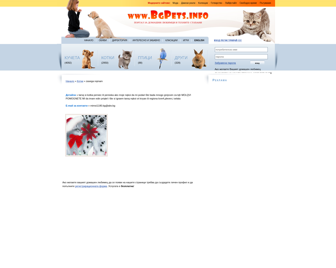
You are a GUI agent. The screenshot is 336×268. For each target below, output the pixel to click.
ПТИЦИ (145, 58)
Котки (80, 81)
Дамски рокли (188, 3)
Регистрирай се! (231, 40)
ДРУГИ (181, 58)
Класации (171, 40)
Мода (175, 3)
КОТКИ (108, 58)
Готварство (216, 3)
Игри (186, 40)
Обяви (103, 40)
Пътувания (265, 3)
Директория (119, 40)
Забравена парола (225, 63)
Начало (88, 40)
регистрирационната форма (91, 186)
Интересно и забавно (146, 40)
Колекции (203, 3)
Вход (217, 40)
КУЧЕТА (72, 58)
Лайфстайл (231, 3)
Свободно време (248, 3)
